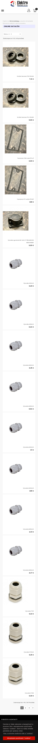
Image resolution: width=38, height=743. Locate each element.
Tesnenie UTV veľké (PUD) (25, 199)
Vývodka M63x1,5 (28, 570)
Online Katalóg (12, 26)
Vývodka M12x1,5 (28, 283)
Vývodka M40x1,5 (28, 488)
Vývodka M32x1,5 (28, 447)
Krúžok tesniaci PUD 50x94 (25, 76)
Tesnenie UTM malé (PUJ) (25, 158)
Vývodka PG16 (29, 693)
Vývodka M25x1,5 (28, 406)
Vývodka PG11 (29, 611)
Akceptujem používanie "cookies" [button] (19, 738)
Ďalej (33, 708)
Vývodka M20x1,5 (28, 365)
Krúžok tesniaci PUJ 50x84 (25, 117)
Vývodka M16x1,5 (28, 324)
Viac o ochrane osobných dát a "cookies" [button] (18, 733)
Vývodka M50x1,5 (28, 529)
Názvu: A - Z (12, 34)
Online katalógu (14, 21)
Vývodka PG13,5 (29, 652)
